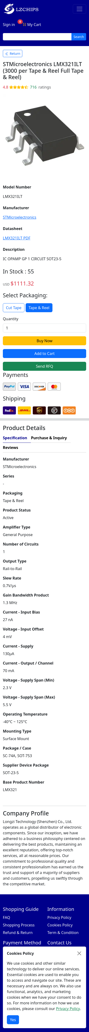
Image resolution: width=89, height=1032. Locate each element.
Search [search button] (79, 36)
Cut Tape (13, 307)
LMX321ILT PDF (16, 238)
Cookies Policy (60, 925)
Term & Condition (63, 932)
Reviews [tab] (10, 447)
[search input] (37, 36)
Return (12, 53)
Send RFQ (44, 366)
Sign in (9, 24)
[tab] (54, 447)
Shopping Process (19, 925)
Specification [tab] (15, 437)
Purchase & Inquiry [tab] (49, 437)
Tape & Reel (39, 307)
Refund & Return (18, 932)
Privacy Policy (59, 917)
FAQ (6, 917)
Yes (13, 1019)
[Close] (79, 953)
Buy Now (44, 340)
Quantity (10, 318)
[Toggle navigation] (79, 9)
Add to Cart (44, 353)
